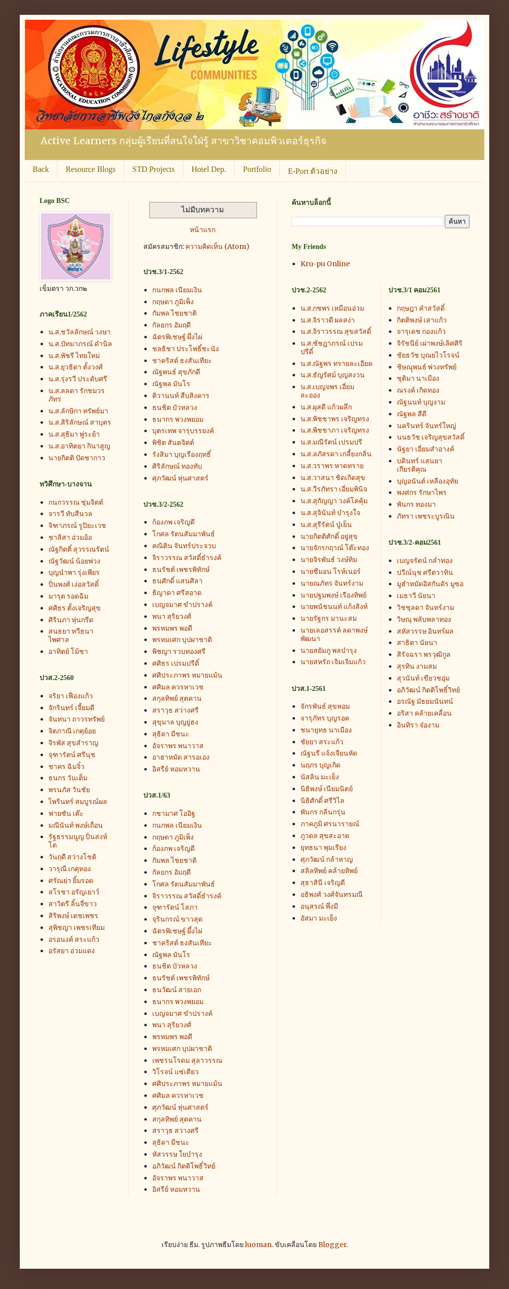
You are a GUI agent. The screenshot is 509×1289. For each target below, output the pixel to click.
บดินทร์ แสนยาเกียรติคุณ (419, 465)
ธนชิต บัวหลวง (174, 407)
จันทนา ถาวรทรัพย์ (76, 719)
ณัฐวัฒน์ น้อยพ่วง (74, 561)
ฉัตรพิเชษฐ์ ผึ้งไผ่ (177, 930)
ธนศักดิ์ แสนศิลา (177, 580)
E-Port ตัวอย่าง (313, 171)
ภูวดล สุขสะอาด (324, 835)
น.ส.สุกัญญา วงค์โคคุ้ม (334, 500)
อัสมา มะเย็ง (318, 918)
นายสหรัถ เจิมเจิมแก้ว (333, 661)
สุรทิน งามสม (417, 666)
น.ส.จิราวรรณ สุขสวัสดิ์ (335, 331)
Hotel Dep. (209, 169)
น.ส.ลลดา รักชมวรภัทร (76, 394)
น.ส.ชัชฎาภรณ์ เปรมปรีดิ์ (331, 347)
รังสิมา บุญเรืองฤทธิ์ (181, 454)
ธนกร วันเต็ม (67, 777)
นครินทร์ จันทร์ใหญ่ (426, 425)
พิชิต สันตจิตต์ (173, 442)
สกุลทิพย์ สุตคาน (177, 698)
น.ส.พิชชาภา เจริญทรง (334, 430)
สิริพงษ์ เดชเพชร (73, 915)
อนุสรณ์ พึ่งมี (319, 906)
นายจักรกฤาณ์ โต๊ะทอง (334, 547)
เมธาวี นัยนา (416, 595)
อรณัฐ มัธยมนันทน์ (425, 701)
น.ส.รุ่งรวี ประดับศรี (77, 378)
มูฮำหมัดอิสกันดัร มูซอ (430, 583)
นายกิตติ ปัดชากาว (76, 457)
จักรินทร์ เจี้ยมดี (71, 707)
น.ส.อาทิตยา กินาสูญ (79, 446)
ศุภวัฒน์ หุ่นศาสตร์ (180, 478)
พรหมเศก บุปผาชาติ (182, 639)
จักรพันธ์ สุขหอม (325, 706)
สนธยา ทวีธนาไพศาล (70, 635)
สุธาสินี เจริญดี (322, 882)
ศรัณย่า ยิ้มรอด (70, 880)
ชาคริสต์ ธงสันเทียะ (182, 360)
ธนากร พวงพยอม (178, 419)
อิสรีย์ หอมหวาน (176, 769)
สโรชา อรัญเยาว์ (73, 891)
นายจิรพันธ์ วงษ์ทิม (328, 559)
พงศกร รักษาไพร (422, 492)
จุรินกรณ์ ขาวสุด (177, 919)
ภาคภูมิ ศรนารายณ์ (329, 823)
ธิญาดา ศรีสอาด (177, 592)
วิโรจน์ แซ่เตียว (175, 1071)
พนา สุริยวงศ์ (171, 616)
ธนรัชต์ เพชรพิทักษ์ (181, 569)
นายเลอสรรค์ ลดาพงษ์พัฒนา (334, 634)
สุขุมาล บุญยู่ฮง (175, 722)
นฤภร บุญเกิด (320, 765)
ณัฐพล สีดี (411, 413)
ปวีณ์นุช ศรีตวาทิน (425, 572)
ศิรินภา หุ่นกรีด (70, 619)
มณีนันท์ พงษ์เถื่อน (75, 825)
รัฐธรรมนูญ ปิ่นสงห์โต (77, 840)
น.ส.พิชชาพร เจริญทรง (334, 418)
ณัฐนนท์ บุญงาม (421, 402)
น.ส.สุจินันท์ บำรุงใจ (330, 512)
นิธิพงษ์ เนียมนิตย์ (326, 788)
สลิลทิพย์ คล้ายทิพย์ (329, 870)
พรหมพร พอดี (172, 628)
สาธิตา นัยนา (417, 642)
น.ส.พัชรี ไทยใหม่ (74, 355)
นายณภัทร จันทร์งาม (331, 583)
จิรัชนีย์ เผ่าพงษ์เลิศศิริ (430, 343)
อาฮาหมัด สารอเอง (181, 757)
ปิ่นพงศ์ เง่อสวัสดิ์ (73, 584)
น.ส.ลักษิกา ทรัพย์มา (78, 410)
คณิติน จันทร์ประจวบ (184, 545)
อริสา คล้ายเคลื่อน (424, 713)
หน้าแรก (202, 229)
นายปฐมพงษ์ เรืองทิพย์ (333, 595)
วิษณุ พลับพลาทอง (424, 619)
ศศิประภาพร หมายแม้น (187, 675)
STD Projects (153, 169)
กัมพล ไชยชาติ (174, 313)
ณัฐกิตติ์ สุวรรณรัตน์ (78, 549)
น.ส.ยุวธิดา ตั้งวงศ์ (75, 367)
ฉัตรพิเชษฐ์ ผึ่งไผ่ (177, 336)
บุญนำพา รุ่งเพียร (74, 572)
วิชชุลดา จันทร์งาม (425, 607)
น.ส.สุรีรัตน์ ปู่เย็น (326, 524)
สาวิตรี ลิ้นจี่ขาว (72, 903)
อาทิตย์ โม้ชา (68, 651)
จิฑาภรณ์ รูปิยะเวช (77, 525)
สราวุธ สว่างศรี (175, 710)
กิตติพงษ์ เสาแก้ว (422, 320)
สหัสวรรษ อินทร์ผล (425, 631)
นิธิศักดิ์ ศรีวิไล (322, 800)
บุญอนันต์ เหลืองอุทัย (427, 481)
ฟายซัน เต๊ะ (66, 813)
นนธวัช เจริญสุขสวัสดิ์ (431, 437)
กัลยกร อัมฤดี (171, 325)
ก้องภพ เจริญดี (173, 522)
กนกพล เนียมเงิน (177, 289)
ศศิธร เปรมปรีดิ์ (175, 663)
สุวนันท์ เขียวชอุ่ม (423, 678)
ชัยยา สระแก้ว (321, 741)
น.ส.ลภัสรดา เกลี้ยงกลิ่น (336, 453)
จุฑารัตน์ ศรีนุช (71, 754)
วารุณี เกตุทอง (69, 868)
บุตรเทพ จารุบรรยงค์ (183, 430)
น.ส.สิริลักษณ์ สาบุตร (79, 422)
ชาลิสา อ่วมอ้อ (70, 537)
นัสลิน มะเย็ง (319, 776)
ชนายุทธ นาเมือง (326, 729)
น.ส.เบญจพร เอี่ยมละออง (327, 391)
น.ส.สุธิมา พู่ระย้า (74, 434)
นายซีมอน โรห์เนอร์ (330, 571)
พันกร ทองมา (416, 504)
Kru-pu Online (325, 263)
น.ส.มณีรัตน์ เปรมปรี (331, 442)
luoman (258, 1244)
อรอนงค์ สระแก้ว (73, 939)
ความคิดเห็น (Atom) (217, 246)
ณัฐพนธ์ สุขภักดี (176, 371)
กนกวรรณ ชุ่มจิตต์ (75, 502)
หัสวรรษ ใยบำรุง (177, 1154)
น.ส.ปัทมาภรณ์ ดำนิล (80, 343)
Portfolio (257, 169)
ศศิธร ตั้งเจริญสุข (74, 608)
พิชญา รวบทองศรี (179, 651)
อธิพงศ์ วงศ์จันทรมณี (331, 894)
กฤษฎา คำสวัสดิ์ (421, 308)
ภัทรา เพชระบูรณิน (426, 516)
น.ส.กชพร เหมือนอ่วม (332, 308)
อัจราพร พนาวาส (178, 745)
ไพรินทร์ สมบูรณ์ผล (77, 801)
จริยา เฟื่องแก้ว (70, 695)
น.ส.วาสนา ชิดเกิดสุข (332, 477)
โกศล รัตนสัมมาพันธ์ (183, 533)
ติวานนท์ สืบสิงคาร (181, 395)
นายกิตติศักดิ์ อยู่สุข (329, 536)
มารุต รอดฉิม (68, 596)
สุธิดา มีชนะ (170, 733)
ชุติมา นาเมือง (418, 378)
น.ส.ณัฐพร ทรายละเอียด (336, 363)
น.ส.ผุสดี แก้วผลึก (326, 407)
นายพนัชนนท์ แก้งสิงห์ (334, 606)
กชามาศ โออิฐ (173, 813)
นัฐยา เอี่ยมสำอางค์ (425, 448)
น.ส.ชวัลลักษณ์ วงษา (79, 331)
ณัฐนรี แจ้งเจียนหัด (328, 753)
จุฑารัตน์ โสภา (175, 907)
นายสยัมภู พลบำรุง (328, 650)
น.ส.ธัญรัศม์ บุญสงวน (332, 374)
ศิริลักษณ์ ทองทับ (177, 466)
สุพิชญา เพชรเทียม (76, 927)
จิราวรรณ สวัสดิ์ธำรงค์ (186, 557)
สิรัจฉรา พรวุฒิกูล (424, 654)
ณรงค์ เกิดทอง (418, 390)
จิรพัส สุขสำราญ (73, 742)
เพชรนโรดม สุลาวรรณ (187, 1060)
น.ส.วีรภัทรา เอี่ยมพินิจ (333, 488)
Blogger (332, 1244)
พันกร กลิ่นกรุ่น (322, 811)
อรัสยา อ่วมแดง (71, 950)
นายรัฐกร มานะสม (328, 618)
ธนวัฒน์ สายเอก (176, 989)
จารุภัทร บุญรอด (324, 718)
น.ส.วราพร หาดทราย (332, 465)
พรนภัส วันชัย (69, 789)
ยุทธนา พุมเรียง (323, 847)
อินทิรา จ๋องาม (418, 725)
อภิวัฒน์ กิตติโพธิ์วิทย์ (183, 1166)
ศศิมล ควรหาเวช (178, 687)
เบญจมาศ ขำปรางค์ (182, 604)
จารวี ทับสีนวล (70, 513)
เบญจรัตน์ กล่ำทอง (425, 560)
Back (41, 169)
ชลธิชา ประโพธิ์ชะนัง (185, 348)
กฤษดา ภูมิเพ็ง (173, 301)
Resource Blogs (91, 169)
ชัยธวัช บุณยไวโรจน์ (428, 355)
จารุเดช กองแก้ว (421, 331)
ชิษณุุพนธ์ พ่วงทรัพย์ (427, 367)
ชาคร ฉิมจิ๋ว (66, 766)
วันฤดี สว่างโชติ (72, 856)
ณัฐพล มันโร (171, 383)
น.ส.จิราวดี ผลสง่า (327, 320)
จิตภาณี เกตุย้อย (72, 730)
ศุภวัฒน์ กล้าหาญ (326, 859)
